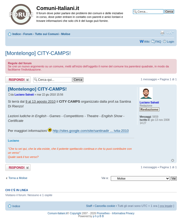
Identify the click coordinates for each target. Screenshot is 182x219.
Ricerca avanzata (163, 15)
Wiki (147, 41)
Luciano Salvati (24, 94)
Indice (16, 34)
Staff (89, 205)
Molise (65, 34)
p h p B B (98, 216)
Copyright (75, 213)
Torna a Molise (17, 178)
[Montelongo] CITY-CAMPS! (38, 53)
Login (170, 41)
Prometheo (103, 213)
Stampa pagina (162, 33)
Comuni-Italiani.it (57, 213)
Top (172, 160)
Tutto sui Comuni (47, 34)
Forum (27, 34)
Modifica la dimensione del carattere (170, 33)
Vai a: (104, 178)
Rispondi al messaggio (18, 79)
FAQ (158, 41)
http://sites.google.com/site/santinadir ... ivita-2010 (91, 131)
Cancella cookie (105, 205)
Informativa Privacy (123, 213)
